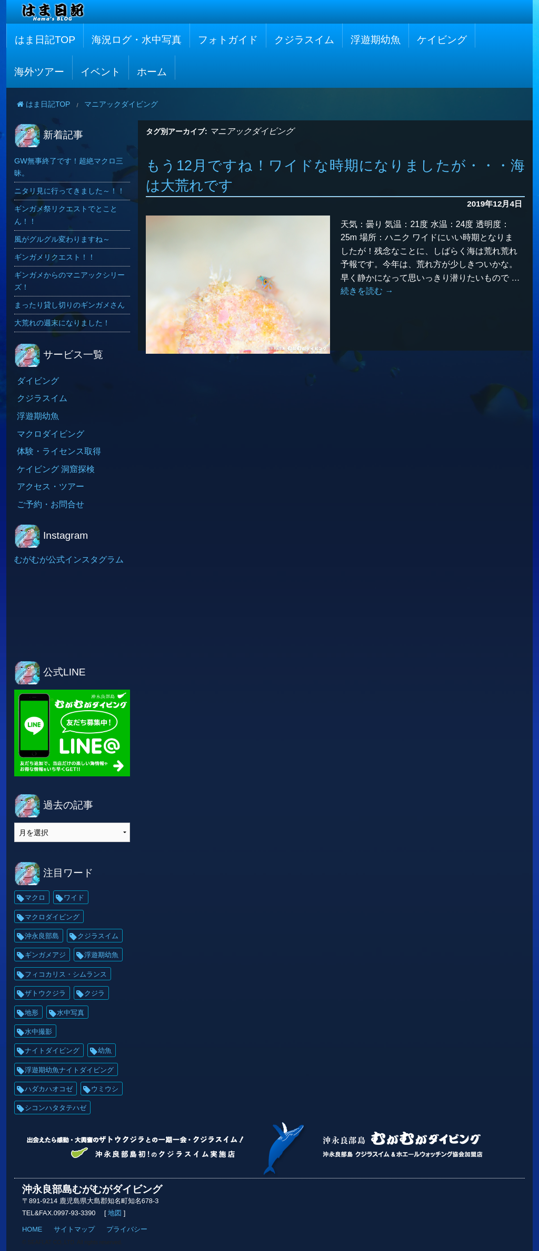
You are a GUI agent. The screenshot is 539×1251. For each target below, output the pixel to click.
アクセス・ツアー (50, 486)
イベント (101, 71)
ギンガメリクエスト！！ (54, 257)
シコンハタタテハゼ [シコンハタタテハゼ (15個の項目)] (55, 1108)
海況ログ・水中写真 (137, 39)
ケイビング (442, 39)
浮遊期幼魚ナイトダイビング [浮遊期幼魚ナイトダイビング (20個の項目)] (69, 1070)
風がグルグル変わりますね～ (62, 239)
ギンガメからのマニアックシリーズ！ (69, 281)
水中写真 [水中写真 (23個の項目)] (70, 1013)
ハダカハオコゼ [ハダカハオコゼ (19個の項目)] (49, 1089)
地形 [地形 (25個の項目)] (31, 1013)
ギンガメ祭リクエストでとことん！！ (65, 214)
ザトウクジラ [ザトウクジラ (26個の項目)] (45, 993)
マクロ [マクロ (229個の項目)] (35, 897)
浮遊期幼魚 (376, 39)
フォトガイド (228, 39)
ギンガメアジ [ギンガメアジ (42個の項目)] (45, 955)
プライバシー (126, 1229)
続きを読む (367, 290)
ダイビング (38, 380)
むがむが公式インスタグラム (69, 559)
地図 (115, 1213)
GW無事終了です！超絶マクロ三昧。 (68, 167)
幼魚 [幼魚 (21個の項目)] (105, 1050)
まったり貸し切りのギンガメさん (69, 305)
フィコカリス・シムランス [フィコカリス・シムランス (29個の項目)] (66, 974)
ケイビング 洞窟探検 (56, 469)
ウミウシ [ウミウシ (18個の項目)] (104, 1089)
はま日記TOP (45, 39)
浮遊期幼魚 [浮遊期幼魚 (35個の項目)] (101, 955)
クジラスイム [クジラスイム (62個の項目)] (97, 936)
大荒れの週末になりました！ (62, 323)
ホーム (152, 71)
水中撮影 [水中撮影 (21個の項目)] (38, 1031)
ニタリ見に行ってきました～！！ (69, 191)
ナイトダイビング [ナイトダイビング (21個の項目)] (52, 1050)
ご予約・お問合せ (50, 504)
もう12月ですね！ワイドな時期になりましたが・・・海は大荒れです (335, 175)
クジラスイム (304, 39)
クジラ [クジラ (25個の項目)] (94, 993)
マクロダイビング (50, 433)
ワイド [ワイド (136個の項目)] (74, 897)
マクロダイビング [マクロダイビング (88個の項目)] (52, 917)
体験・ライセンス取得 (59, 451)
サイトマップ (74, 1229)
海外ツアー (39, 71)
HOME (32, 1229)
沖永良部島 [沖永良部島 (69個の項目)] (42, 936)
